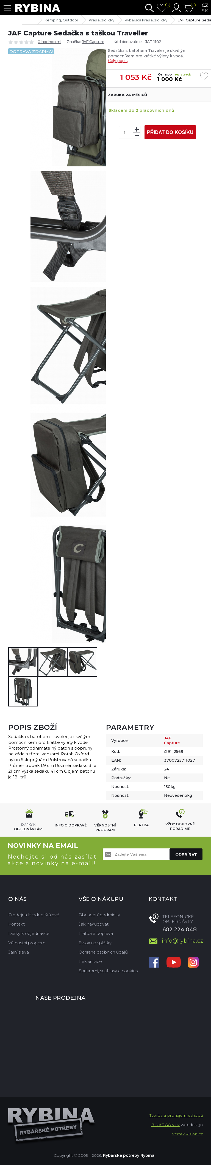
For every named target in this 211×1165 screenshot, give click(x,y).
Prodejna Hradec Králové (33, 914)
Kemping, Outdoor (61, 20)
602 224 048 (179, 929)
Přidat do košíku (170, 132)
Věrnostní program (26, 942)
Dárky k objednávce (28, 933)
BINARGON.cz (165, 1124)
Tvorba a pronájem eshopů (176, 1115)
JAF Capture (93, 41)
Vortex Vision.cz (187, 1134)
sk (205, 10)
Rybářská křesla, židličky (146, 20)
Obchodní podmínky (99, 914)
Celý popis (117, 60)
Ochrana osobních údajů (103, 952)
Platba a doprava (96, 933)
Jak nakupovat (94, 924)
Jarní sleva (18, 952)
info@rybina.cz (182, 940)
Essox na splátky (95, 942)
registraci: (182, 74)
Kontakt (16, 924)
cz (205, 5)
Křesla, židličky (101, 20)
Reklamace (90, 961)
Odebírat (186, 854)
